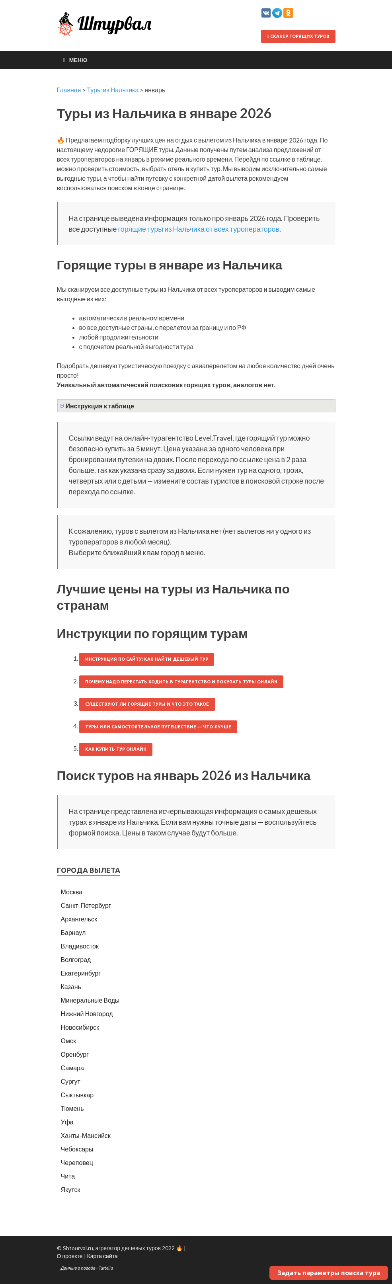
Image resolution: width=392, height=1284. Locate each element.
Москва (72, 892)
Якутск (70, 1189)
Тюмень (72, 1108)
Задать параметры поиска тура (328, 1272)
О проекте (70, 1256)
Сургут (70, 1081)
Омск (68, 1040)
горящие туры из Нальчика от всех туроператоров (198, 228)
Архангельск (79, 919)
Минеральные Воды (90, 1000)
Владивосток (80, 946)
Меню (78, 60)
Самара (72, 1067)
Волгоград (76, 959)
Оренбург (75, 1054)
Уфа (67, 1122)
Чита (68, 1176)
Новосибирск (80, 1027)
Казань (71, 986)
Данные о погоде (78, 1267)
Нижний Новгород (87, 1013)
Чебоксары (77, 1149)
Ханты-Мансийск (86, 1135)
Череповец (77, 1162)
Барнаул (73, 932)
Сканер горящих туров (298, 36)
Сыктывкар (77, 1095)
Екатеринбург (81, 973)
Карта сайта (102, 1256)
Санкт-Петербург (86, 905)
